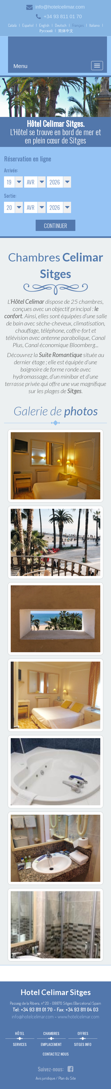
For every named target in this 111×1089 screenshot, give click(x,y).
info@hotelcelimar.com (55, 7)
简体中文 (65, 30)
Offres (82, 1033)
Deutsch (60, 25)
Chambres (51, 1033)
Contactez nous (56, 1054)
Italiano (94, 25)
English (44, 25)
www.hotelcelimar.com (78, 1016)
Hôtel (19, 1033)
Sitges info (82, 1044)
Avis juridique (45, 1078)
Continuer (55, 225)
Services (20, 1044)
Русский (46, 30)
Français (78, 25)
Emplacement (51, 1044)
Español (28, 25)
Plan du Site (67, 1078)
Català (12, 25)
